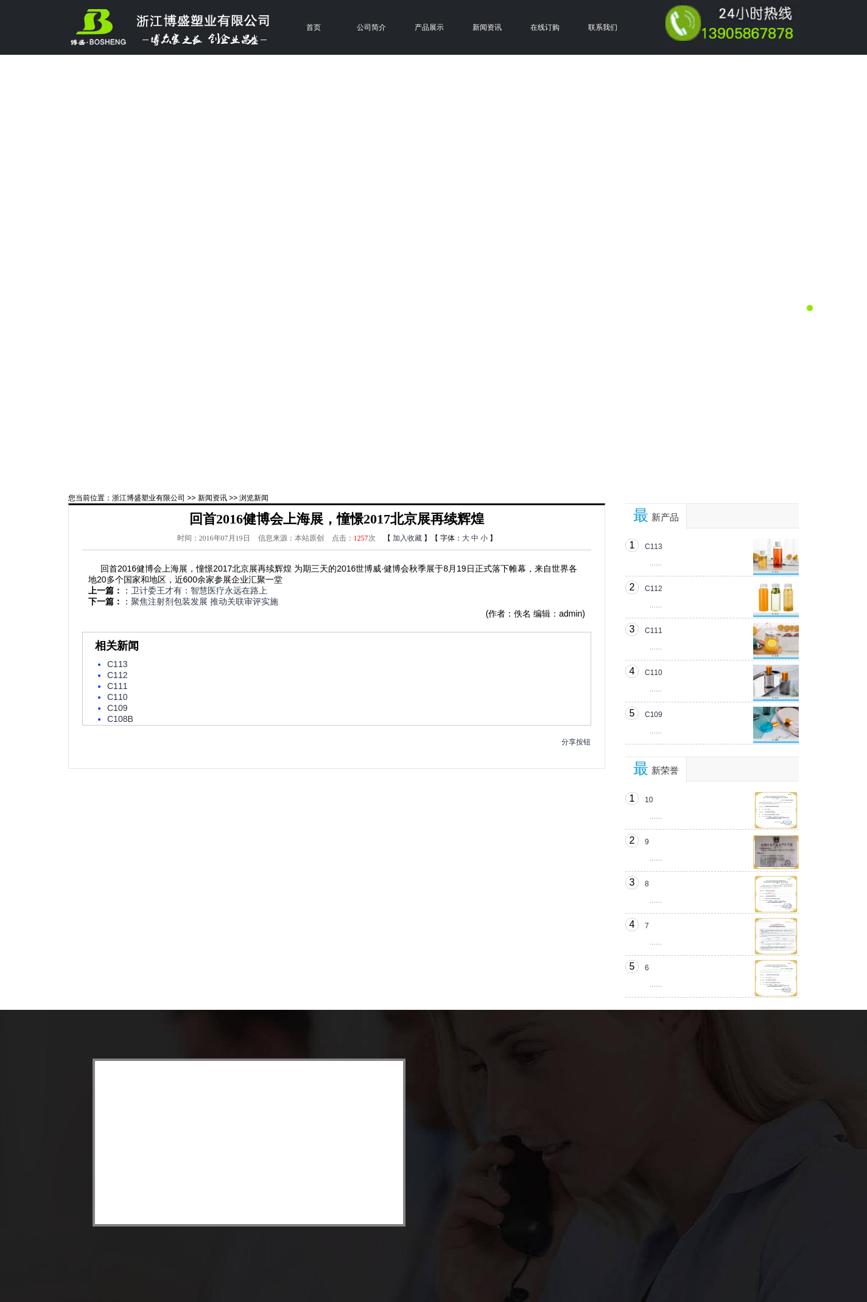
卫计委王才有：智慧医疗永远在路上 (199, 590)
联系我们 (602, 27)
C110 (117, 697)
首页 (313, 27)
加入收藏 (407, 538)
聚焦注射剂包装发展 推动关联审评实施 (204, 601)
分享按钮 (576, 742)
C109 (117, 708)
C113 (117, 664)
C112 (117, 675)
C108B (120, 719)
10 (649, 800)
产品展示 (429, 27)
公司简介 (371, 27)
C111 (117, 686)
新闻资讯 (487, 27)
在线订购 (545, 27)
